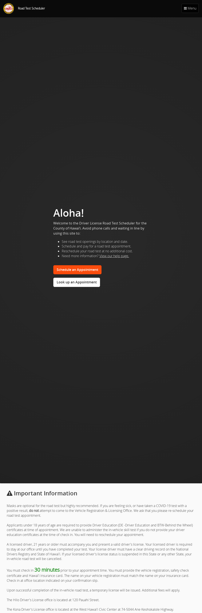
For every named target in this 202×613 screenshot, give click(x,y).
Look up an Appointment (77, 282)
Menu (190, 8)
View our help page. (114, 256)
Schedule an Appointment (77, 269)
